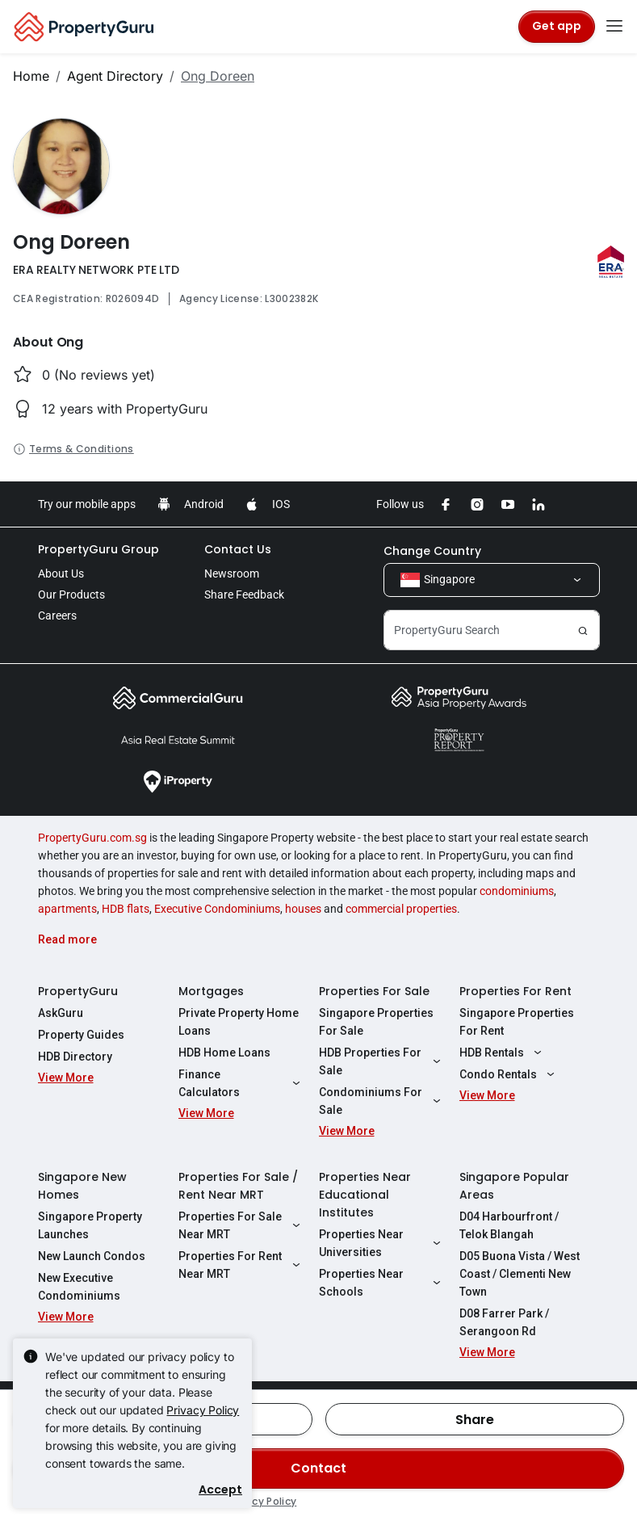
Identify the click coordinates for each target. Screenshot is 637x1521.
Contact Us (237, 549)
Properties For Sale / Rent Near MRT (238, 1186)
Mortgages (211, 991)
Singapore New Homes (82, 1186)
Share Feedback (244, 594)
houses (303, 908)
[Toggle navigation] (614, 27)
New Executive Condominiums (79, 1286)
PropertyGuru (78, 991)
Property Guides (81, 1034)
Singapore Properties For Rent (516, 1021)
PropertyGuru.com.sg (92, 837)
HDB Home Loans (224, 1052)
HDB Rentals (503, 1052)
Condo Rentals (509, 1074)
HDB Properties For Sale (382, 1061)
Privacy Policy (202, 1410)
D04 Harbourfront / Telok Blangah (509, 1225)
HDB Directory (75, 1056)
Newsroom (231, 573)
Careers (57, 615)
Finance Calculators (241, 1083)
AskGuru (60, 1012)
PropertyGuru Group (98, 549)
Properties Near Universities (382, 1243)
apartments (67, 908)
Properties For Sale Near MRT (241, 1225)
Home (31, 76)
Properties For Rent (515, 991)
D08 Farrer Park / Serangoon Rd (504, 1322)
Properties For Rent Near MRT (241, 1265)
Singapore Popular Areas (514, 1186)
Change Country (432, 551)
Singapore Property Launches (90, 1225)
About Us (61, 573)
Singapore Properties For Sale (376, 1021)
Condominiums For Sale (382, 1101)
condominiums (517, 890)
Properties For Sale (374, 991)
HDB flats (125, 908)
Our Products (71, 594)
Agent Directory (115, 76)
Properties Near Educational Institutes (365, 1195)
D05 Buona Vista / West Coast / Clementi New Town (519, 1274)
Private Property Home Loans (238, 1021)
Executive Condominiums (217, 908)
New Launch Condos (91, 1256)
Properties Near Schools (382, 1282)
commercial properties (401, 908)
